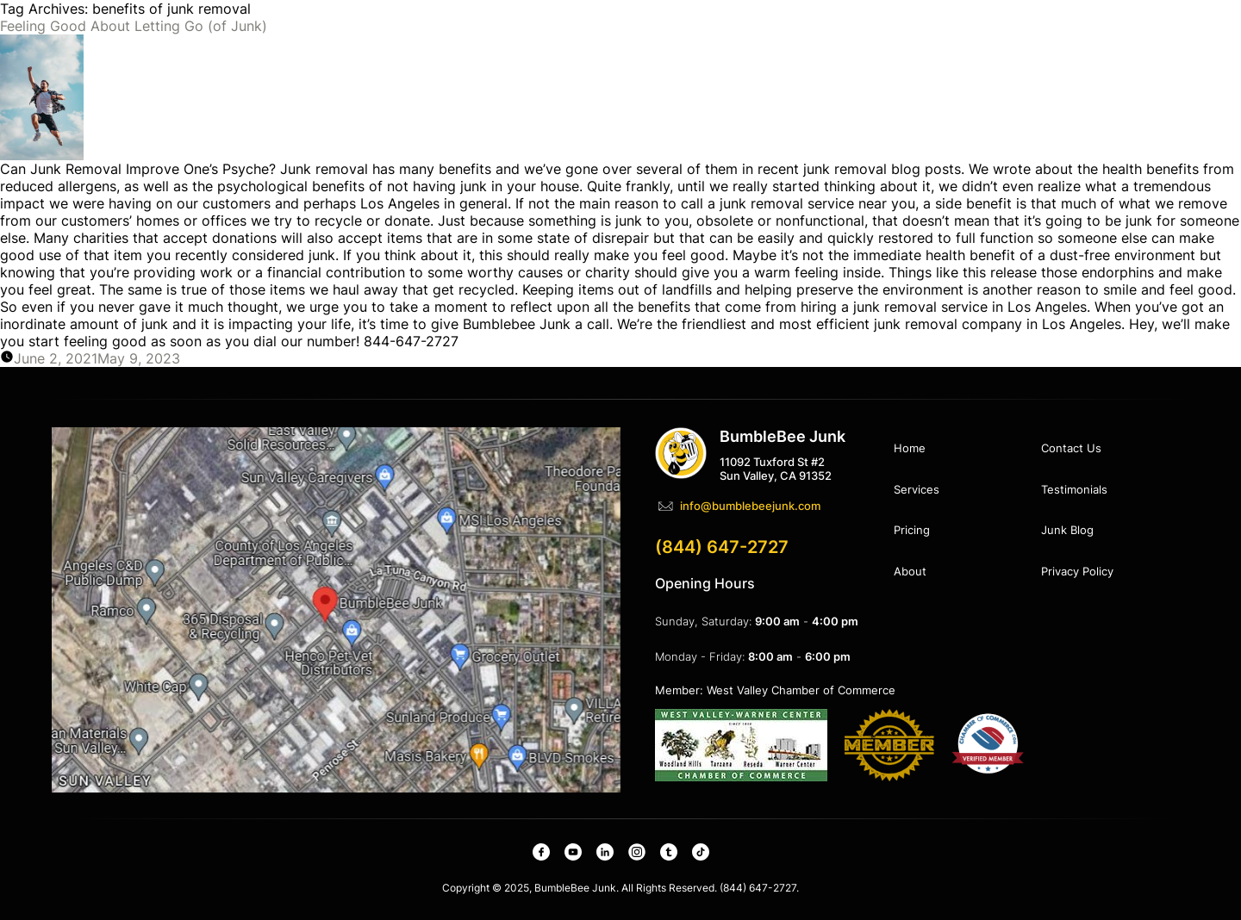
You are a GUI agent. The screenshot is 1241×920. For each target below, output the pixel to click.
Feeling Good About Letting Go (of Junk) (133, 25)
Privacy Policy (1077, 571)
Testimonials (1074, 489)
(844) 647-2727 (722, 547)
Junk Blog (1067, 530)
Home (910, 448)
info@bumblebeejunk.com (750, 506)
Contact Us (1071, 448)
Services (916, 489)
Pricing (912, 530)
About (910, 571)
